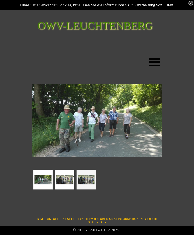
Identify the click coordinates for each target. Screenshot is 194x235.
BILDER (72, 218)
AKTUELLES (55, 218)
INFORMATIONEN (130, 218)
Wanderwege (89, 218)
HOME (40, 218)
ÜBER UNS (108, 218)
